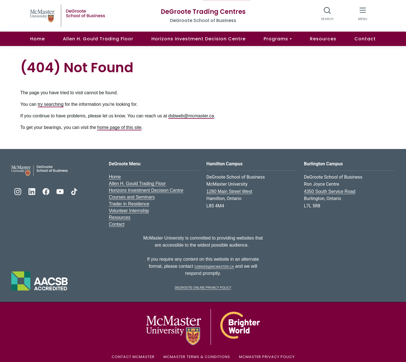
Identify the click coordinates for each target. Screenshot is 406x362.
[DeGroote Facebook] (46, 191)
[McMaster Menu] (362, 13)
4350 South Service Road (329, 191)
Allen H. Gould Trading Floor (98, 39)
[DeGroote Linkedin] (32, 191)
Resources (323, 39)
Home (37, 39)
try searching (51, 104)
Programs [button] (276, 39)
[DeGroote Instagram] (18, 191)
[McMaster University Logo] (203, 326)
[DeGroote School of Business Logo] (39, 170)
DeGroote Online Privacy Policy (203, 287)
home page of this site (119, 127)
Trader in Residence (129, 203)
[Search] (327, 13)
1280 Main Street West (229, 191)
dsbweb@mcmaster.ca (191, 115)
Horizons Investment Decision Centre (198, 39)
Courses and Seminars (132, 197)
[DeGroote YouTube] (61, 191)
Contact (365, 39)
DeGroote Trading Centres (203, 11)
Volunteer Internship (129, 210)
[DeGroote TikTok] (74, 191)
